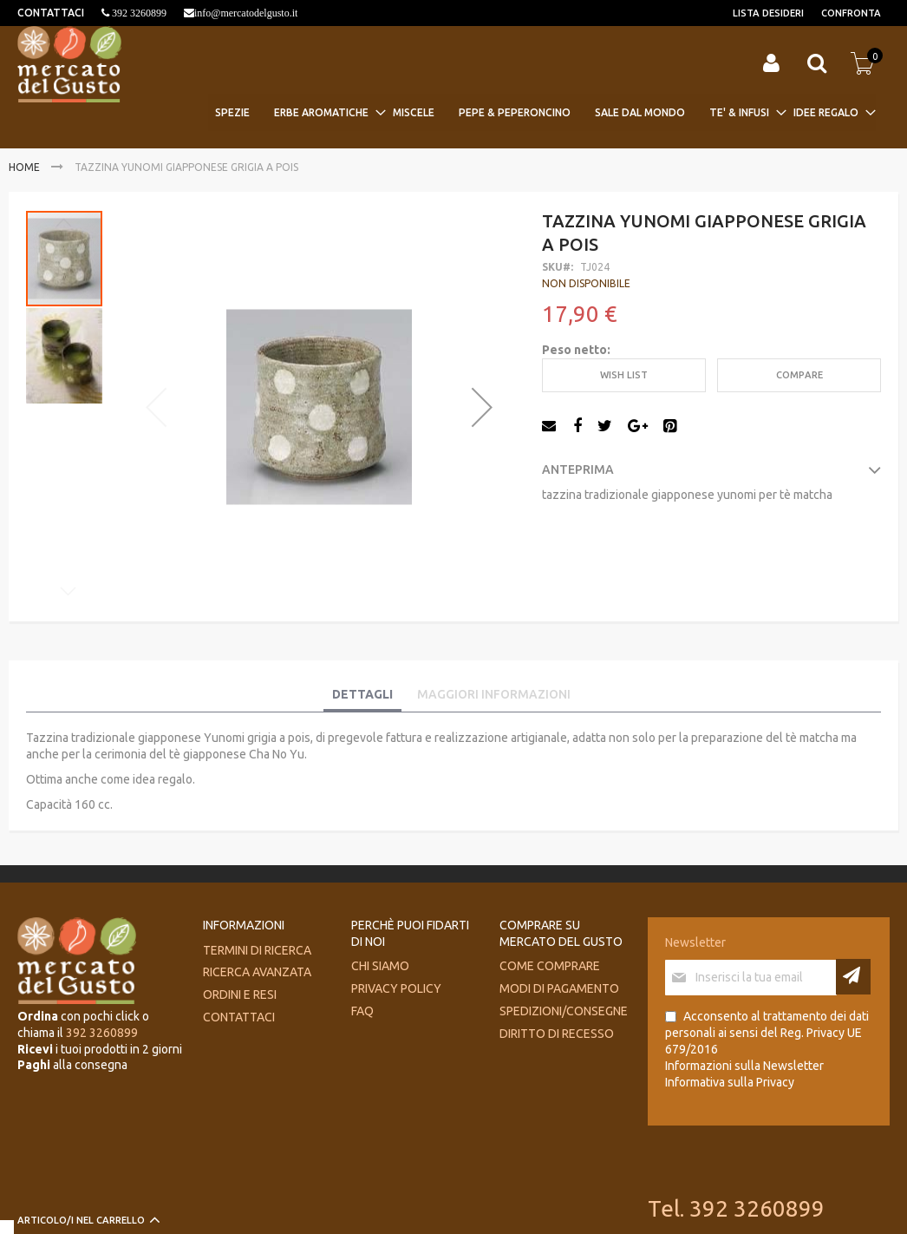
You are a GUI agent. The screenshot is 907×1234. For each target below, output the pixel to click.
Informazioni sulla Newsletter (744, 1066)
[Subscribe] (853, 976)
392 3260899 (137, 13)
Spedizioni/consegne (563, 1011)
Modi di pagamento (559, 988)
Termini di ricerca (257, 950)
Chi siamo (380, 966)
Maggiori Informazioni (494, 694)
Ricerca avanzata (257, 972)
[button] (482, 406)
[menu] (542, 112)
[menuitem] (237, 112)
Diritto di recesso (556, 1033)
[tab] (362, 695)
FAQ (362, 1011)
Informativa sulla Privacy (729, 1082)
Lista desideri (768, 13)
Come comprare (549, 966)
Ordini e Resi (240, 994)
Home (24, 167)
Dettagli (362, 694)
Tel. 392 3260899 (736, 1208)
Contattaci (239, 1017)
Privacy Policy (396, 988)
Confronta (851, 13)
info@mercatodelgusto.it (245, 13)
